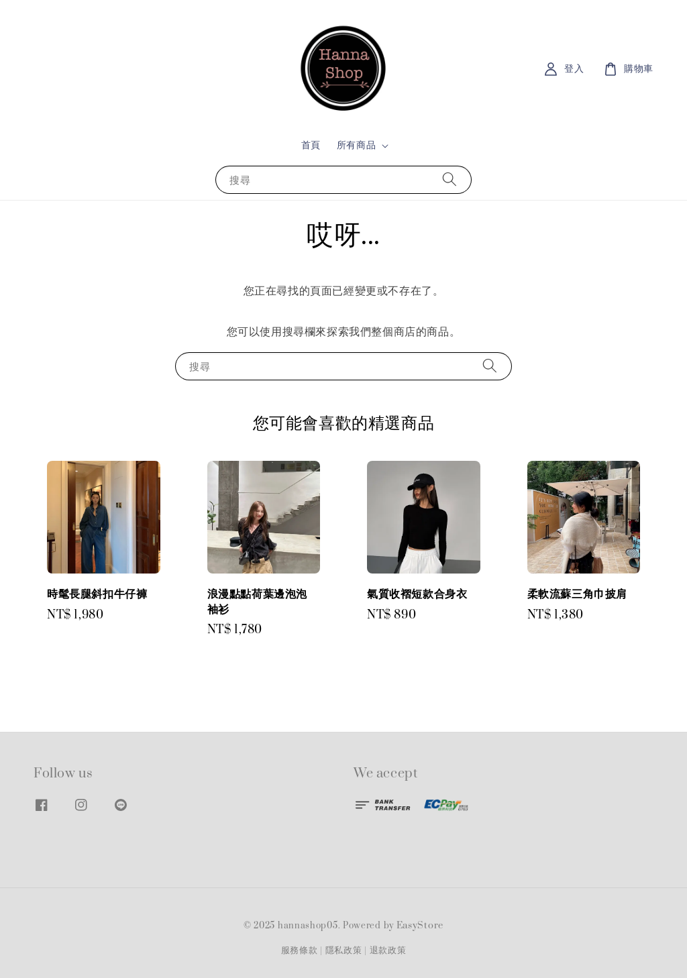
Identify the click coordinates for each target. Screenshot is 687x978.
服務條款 (299, 950)
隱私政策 (343, 950)
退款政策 (388, 950)
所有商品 (356, 146)
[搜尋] (449, 179)
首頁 (311, 145)
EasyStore (420, 926)
